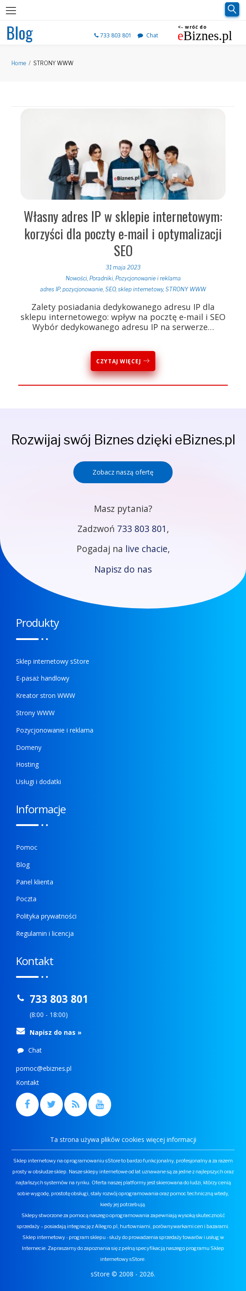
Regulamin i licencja (45, 933)
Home (18, 63)
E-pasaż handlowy (42, 678)
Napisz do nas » (56, 1032)
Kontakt (27, 1082)
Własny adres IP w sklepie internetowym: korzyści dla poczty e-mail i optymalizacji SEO (123, 233)
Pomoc (26, 847)
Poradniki (101, 278)
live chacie (146, 548)
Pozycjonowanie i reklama (148, 278)
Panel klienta (34, 882)
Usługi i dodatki (38, 781)
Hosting (27, 764)
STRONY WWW (185, 289)
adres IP (50, 289)
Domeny (28, 747)
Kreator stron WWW (45, 695)
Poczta (26, 898)
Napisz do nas (123, 569)
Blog (23, 864)
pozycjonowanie (82, 289)
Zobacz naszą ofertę (123, 472)
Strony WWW (35, 712)
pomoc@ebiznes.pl (44, 1068)
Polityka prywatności (46, 916)
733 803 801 (113, 35)
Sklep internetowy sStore (52, 661)
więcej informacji (171, 1139)
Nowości (76, 278)
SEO (110, 289)
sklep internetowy (140, 289)
